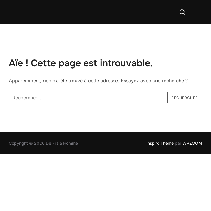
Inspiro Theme (160, 143)
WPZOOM (192, 143)
